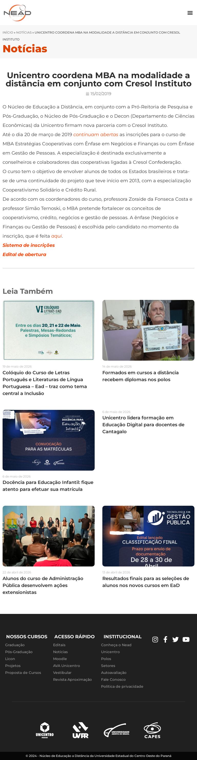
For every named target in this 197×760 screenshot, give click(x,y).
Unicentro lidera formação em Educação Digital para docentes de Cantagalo (143, 424)
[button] (190, 12)
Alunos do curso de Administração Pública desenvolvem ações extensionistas (43, 585)
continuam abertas (95, 134)
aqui (56, 236)
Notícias (24, 32)
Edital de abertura (24, 254)
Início (8, 32)
